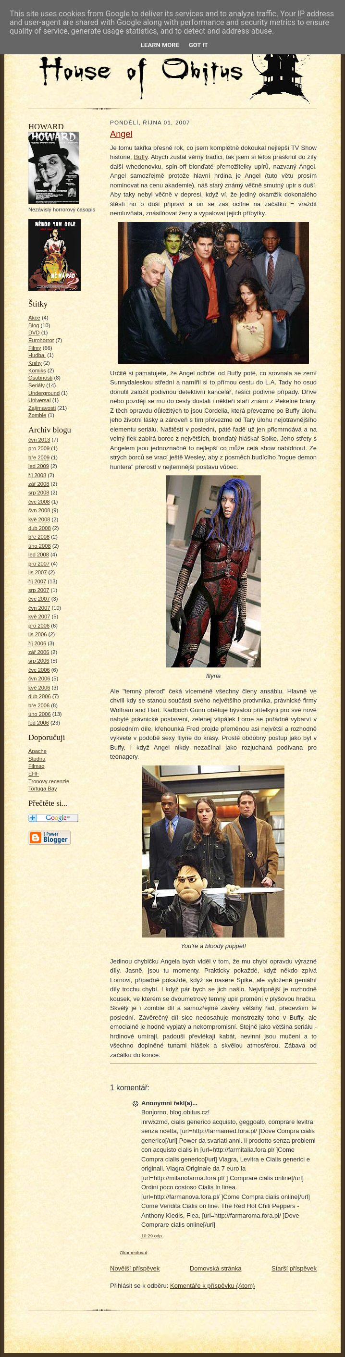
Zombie (37, 415)
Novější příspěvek (135, 1268)
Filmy (34, 348)
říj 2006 (37, 643)
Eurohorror (41, 340)
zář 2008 (38, 484)
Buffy (141, 156)
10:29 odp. (152, 1235)
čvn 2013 (39, 440)
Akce (34, 318)
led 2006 (38, 723)
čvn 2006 (39, 678)
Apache (37, 751)
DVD (34, 332)
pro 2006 (38, 626)
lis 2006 (37, 634)
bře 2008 (38, 537)
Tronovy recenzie (48, 781)
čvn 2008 (39, 510)
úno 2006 (39, 714)
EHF (33, 774)
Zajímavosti (42, 408)
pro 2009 (38, 448)
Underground (44, 393)
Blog (33, 325)
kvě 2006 (39, 688)
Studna (36, 759)
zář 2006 (38, 652)
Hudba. (37, 355)
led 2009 (38, 466)
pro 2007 (38, 564)
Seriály (36, 385)
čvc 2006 (39, 670)
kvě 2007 (39, 616)
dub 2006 (39, 696)
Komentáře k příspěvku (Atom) (212, 1285)
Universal (39, 400)
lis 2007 (37, 572)
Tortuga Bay (42, 788)
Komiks (37, 370)
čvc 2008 (39, 502)
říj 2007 (37, 581)
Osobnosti (40, 378)
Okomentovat (133, 1252)
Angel (121, 134)
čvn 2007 (39, 608)
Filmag (36, 766)
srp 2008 (38, 492)
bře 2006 (38, 705)
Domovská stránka (216, 1268)
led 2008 (38, 554)
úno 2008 (39, 546)
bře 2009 (38, 457)
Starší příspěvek (294, 1268)
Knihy (35, 363)
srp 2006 (38, 661)
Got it (198, 45)
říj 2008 (37, 475)
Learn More (160, 45)
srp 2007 (38, 590)
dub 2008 (39, 528)
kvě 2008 (39, 519)
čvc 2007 (39, 599)
